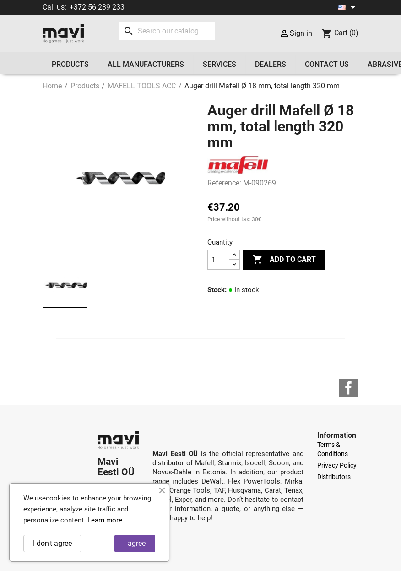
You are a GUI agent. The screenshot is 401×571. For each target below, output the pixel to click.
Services (219, 64)
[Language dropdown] (348, 7)
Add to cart (284, 260)
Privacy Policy (337, 465)
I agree (135, 543)
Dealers (270, 64)
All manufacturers (146, 64)
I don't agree (52, 543)
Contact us (327, 64)
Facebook (348, 388)
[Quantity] (218, 260)
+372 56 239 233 (97, 7)
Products (70, 64)
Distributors (334, 476)
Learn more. (105, 520)
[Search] (167, 31)
